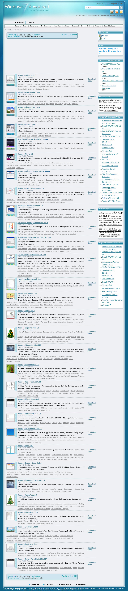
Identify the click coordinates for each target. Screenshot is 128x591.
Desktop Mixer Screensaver (55, 202)
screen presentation (62, 266)
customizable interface (60, 455)
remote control (33, 322)
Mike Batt (44, 568)
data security (79, 455)
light (53, 440)
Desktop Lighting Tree (33, 337)
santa (49, 440)
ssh (39, 459)
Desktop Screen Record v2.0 (30, 463)
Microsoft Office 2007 (110, 163)
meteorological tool (52, 536)
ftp (71, 455)
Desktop (34, 136)
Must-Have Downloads (61, 26)
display (20, 116)
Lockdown (21, 319)
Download (92, 79)
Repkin (23, 538)
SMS (60, 423)
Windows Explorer (60, 459)
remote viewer (62, 393)
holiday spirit (71, 337)
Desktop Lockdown (33, 319)
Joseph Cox (30, 523)
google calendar (13, 356)
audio (24, 136)
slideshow (50, 121)
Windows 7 (20, 168)
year (35, 342)
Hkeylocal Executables (48, 322)
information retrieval (42, 288)
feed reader (35, 408)
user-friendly (32, 249)
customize (74, 118)
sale (34, 101)
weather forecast (13, 538)
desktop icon (104, 234)
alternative (48, 251)
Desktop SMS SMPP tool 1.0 (29, 414)
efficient (30, 234)
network (73, 393)
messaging (80, 423)
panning (56, 251)
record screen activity (52, 472)
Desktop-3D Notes (34, 302)
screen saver (24, 202)
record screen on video (33, 472)
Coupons (98, 26)
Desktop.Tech (50, 457)
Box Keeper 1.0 (108, 279)
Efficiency (28, 286)
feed (60, 408)
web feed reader (24, 408)
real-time (35, 410)
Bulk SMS (21, 423)
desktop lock (48, 214)
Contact (110, 3)
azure (35, 459)
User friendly (64, 148)
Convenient (22, 150)
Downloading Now (78, 26)
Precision (21, 133)
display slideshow (62, 118)
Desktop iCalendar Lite (62, 491)
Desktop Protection (49, 319)
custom (66, 553)
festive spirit (65, 376)
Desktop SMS (45, 423)
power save (77, 555)
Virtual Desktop (65, 251)
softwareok (31, 180)
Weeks (81, 182)
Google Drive (69, 457)
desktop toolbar (105, 229)
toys (19, 440)
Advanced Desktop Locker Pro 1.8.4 (33, 223)
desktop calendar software (108, 227)
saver (62, 555)
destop (48, 391)
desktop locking (61, 234)
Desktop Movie (33, 163)
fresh (75, 568)
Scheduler (51, 84)
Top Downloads (46, 26)
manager (75, 104)
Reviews (89, 26)
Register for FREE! (111, 111)
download (49, 523)
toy (40, 442)
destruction (31, 555)
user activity (79, 322)
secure (39, 455)
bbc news (58, 521)
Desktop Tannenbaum (44, 376)
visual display (48, 118)
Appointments (23, 185)
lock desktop (58, 214)
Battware (22, 570)
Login (104, 38)
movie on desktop (47, 163)
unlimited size (38, 246)
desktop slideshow (58, 116)
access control (43, 219)
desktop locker (69, 217)
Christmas (30, 440)
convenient (40, 180)
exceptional (50, 104)
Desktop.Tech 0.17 (25, 446)
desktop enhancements (114, 220)
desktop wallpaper (105, 222)
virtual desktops (78, 246)
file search (21, 288)
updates (20, 410)
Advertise (35, 584)
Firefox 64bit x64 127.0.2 (112, 136)
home (82, 440)
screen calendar (24, 489)
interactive (68, 555)
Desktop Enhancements (74, 339)
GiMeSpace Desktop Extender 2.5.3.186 (34, 237)
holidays (81, 437)
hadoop (20, 457)
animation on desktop (64, 163)
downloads (29, 36)
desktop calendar (35, 359)
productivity (59, 104)
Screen (20, 246)
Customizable (22, 89)
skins (77, 440)
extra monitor (65, 249)
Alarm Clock (57, 302)
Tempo (72, 133)
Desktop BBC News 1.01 (28, 512)
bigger (25, 251)
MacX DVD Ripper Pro (111, 64)
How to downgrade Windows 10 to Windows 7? (110, 51)
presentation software (42, 268)
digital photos (35, 118)
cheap (49, 249)
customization (67, 232)
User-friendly (48, 286)
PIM (41, 305)
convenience (58, 305)
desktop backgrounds (106, 213)
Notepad (10, 307)
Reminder (32, 87)
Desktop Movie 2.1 (25, 154)
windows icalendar (66, 356)
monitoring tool (34, 324)
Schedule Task (39, 84)
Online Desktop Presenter (74, 273)
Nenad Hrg (22, 180)
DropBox (41, 457)
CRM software (40, 104)
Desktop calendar (37, 182)
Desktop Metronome (62, 133)
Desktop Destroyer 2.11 (27, 544)
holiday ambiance (61, 342)
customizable (40, 200)
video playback (20, 163)
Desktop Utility (12, 302)
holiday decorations (71, 373)
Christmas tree (33, 378)
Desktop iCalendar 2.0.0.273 (29, 345)
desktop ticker (54, 568)
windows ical (47, 359)
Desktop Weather (66, 536)
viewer (52, 393)
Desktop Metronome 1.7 (28, 124)
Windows (80, 180)
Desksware (53, 356)
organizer (73, 101)
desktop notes (113, 218)
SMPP (72, 423)
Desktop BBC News (31, 521)
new (78, 337)
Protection (80, 214)
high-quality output (46, 474)
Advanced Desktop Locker (34, 217)
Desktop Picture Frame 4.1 (29, 107)
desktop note (103, 231)
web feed (27, 410)
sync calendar (12, 359)
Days (38, 185)
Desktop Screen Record (16, 474)
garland (65, 437)
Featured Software (21, 26)
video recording (32, 474)
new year (59, 373)
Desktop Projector (77, 391)
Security (55, 148)
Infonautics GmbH (62, 271)
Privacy (25, 148)
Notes (70, 302)
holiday (36, 437)
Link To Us (118, 3)
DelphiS (16, 202)
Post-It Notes (24, 305)
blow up (60, 553)
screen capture (67, 472)
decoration (21, 437)
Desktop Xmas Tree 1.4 (27, 495)
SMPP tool (35, 423)
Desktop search (60, 286)
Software (19, 22)
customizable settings (25, 268)
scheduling (34, 356)
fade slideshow (71, 116)
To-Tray (74, 182)
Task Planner (62, 84)
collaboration (28, 391)
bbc (64, 521)
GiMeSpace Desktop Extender (58, 246)
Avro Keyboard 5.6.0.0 (111, 288)
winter (49, 437)
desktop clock (116, 229)
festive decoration (70, 504)
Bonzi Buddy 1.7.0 (109, 292)
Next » (29, 35)
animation (72, 437)
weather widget (25, 536)
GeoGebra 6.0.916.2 (110, 166)
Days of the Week (63, 182)
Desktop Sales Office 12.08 (29, 93)
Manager (38, 307)
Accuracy (21, 286)
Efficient (29, 84)
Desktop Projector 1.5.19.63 (29, 382)
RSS (82, 408)
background (52, 553)
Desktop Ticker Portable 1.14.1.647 (32, 559)
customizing (30, 121)
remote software (24, 266)
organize (67, 104)
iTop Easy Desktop (44, 148)
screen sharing (78, 266)
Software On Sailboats (26, 104)
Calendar (21, 84)
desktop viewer (44, 273)
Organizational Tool (45, 87)
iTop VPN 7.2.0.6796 (110, 184)
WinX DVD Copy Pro (110, 76)
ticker (48, 410)
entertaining (79, 553)
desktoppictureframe (31, 116)
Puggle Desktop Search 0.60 (29, 279)
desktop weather (38, 536)
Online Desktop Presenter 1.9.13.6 (32, 255)
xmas (23, 440)
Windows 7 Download (15, 30)
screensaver (34, 202)
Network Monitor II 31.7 (111, 198)
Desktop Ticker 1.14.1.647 (28, 399)
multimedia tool (12, 165)
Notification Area (69, 180)
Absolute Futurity (13, 305)
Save (90, 81)
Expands (28, 246)
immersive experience (25, 200)
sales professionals (24, 101)
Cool (65, 302)
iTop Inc (32, 148)
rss (19, 523)
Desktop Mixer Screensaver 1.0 (31, 188)
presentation (22, 396)
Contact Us (81, 584)
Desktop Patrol (23, 324)
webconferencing (57, 273)
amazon (60, 457)
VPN (19, 148)
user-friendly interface (25, 509)
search (29, 459)
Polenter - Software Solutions (38, 89)
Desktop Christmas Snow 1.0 (30, 429)
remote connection (41, 393)
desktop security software (107, 232)
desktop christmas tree (46, 342)
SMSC (54, 423)
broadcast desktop (25, 393)
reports (20, 521)
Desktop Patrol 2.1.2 (26, 311)
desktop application (114, 231)
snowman (28, 442)
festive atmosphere (55, 339)
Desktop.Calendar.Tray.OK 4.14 (31, 171)
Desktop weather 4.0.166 (28, 527)
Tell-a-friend (100, 3)
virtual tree (26, 373)
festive (35, 442)
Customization (23, 214)
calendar (17, 361)
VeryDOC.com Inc (61, 474)
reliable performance (47, 271)
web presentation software (42, 266)
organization (64, 101)
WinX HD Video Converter (112, 81)
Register (105, 35)
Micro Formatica (30, 457)
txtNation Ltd (22, 425)
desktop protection (36, 214)
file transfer (79, 457)
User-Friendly (74, 84)
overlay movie (38, 165)
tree (43, 337)
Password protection (54, 217)
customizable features (42, 509)
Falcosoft (10, 163)
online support (69, 268)
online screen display (29, 273)
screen (20, 391)
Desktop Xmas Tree (76, 506)
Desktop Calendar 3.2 (27, 75)
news (55, 408)
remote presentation (25, 276)
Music (51, 133)
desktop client (115, 235)
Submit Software (109, 26)
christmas (41, 339)
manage (56, 101)
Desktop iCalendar (61, 359)
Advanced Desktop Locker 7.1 (30, 206)
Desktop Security (64, 319)
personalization (40, 121)
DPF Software (45, 116)
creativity (24, 307)
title (23, 36)
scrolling (42, 410)
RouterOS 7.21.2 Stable (111, 201)
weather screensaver (22, 541)
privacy (20, 217)
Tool (28, 423)
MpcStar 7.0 (107, 151)
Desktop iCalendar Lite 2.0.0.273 (31, 480)
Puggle (81, 286)
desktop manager (77, 148)
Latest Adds (34, 26)
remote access (39, 391)
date (41, 36)
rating (36, 36)
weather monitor (12, 536)
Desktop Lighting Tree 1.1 (28, 328)
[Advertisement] (25, 56)
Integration (30, 288)
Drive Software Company (55, 337)
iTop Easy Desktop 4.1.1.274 (29, 139)
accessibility (72, 234)
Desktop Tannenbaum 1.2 (28, 365)
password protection (53, 232)
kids (54, 437)
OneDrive (21, 455)
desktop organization (36, 251)
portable (25, 568)
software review (26, 165)
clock (72, 553)
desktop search (72, 286)
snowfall (43, 437)
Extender (74, 249)
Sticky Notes (48, 305)
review (60, 489)
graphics (21, 553)
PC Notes (57, 307)
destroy (43, 553)
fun (27, 437)
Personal (31, 307)
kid (31, 437)
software (45, 489)
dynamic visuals (53, 200)
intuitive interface (57, 268)
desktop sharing (33, 271)
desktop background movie (55, 165)
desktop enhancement (47, 378)
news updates (44, 521)
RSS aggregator (46, 408)
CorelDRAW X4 (108, 148)
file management (47, 459)
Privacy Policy (65, 584)
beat (28, 136)
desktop (81, 101)
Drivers (31, 22)
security (27, 219)
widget (37, 440)
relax (38, 555)
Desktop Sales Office (44, 101)
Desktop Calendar (62, 87)
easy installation (29, 339)
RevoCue (55, 391)
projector (80, 393)
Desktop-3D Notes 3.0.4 (27, 293)
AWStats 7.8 (107, 145)
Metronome (29, 133)
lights (59, 437)
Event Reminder (77, 87)
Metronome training (41, 133)
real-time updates (66, 538)
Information (47, 302)
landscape (55, 555)
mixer (42, 202)
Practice (48, 136)
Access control (69, 214)
